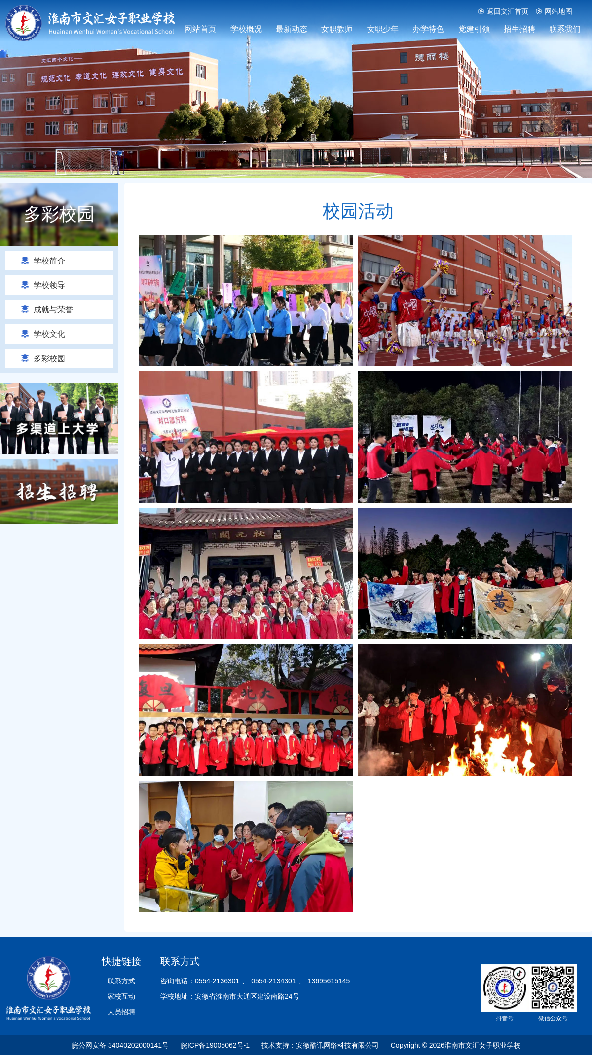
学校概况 (246, 29)
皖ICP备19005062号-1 (215, 1045)
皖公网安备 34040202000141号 (120, 1045)
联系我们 (565, 29)
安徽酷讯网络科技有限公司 (337, 1045)
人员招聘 (121, 1012)
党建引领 (474, 29)
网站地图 (553, 11)
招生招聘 (519, 29)
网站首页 (200, 29)
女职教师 (337, 29)
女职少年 (383, 29)
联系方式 (121, 981)
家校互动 (121, 996)
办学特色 (428, 29)
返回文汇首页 (503, 11)
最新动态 (291, 29)
